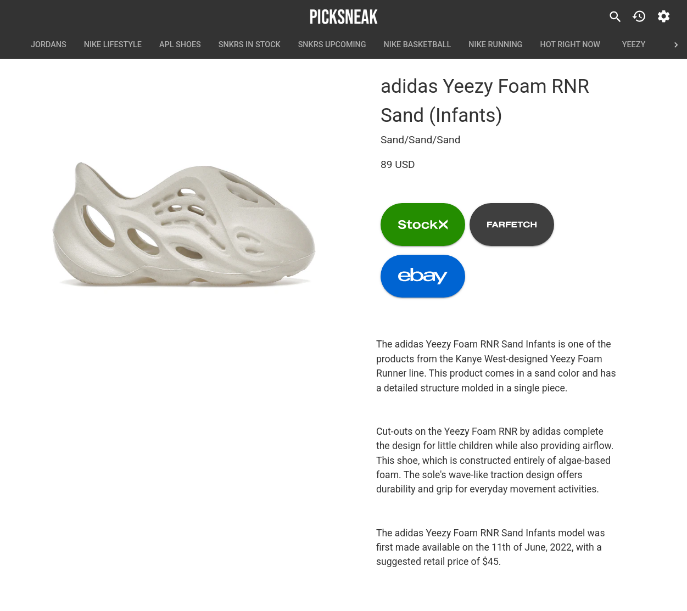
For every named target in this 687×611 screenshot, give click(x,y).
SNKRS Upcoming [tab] (332, 45)
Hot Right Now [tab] (570, 45)
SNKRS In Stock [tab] (249, 45)
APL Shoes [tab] (180, 45)
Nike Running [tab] (495, 45)
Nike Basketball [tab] (417, 45)
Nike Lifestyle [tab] (112, 45)
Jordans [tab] (48, 45)
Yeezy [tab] (633, 45)
